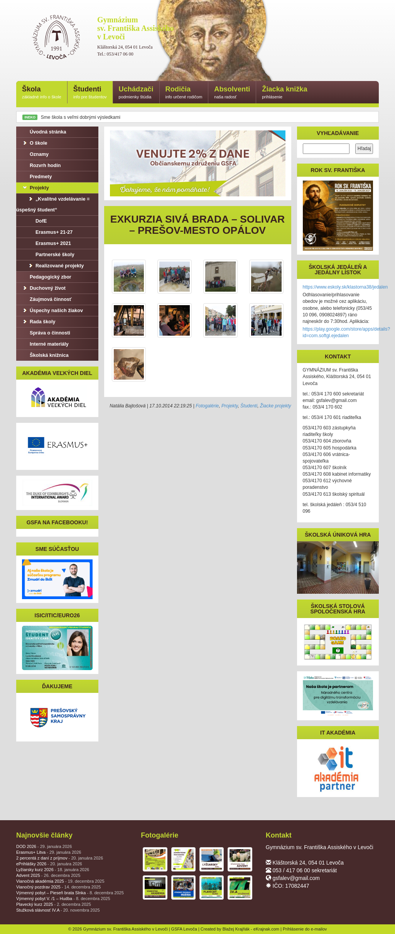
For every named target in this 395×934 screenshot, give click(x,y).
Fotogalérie (207, 406)
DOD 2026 (44, 846)
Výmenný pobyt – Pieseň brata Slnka (70, 892)
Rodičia (184, 92)
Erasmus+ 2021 (49, 243)
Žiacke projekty (275, 406)
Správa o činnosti (46, 333)
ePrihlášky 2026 (49, 863)
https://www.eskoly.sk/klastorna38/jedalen (345, 287)
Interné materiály (45, 344)
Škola (41, 92)
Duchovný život (44, 288)
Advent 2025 (48, 875)
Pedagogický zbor (46, 277)
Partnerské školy (51, 254)
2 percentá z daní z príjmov (59, 858)
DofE (37, 221)
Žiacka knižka (284, 92)
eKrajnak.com (266, 929)
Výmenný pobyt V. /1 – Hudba (63, 898)
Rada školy (39, 321)
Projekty (229, 406)
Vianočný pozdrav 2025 (58, 887)
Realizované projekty (56, 266)
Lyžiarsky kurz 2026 (52, 869)
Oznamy (35, 154)
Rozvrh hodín (41, 165)
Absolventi (232, 92)
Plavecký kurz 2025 (53, 904)
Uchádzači (136, 92)
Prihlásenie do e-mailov (305, 929)
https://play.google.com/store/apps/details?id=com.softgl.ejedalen (346, 332)
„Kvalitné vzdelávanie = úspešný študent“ (52, 204)
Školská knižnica (45, 355)
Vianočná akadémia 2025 (60, 881)
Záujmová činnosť (47, 299)
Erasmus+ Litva (48, 852)
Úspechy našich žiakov (52, 310)
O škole (34, 143)
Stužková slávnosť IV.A (58, 910)
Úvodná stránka (44, 132)
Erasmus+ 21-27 (50, 232)
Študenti (90, 92)
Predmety (37, 176)
